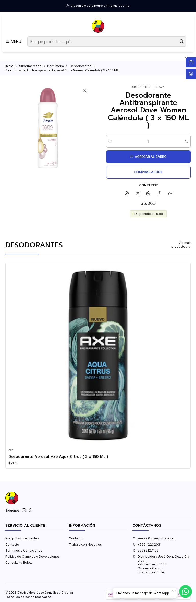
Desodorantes (80, 66)
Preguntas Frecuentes (22, 538)
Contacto (12, 544)
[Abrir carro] (191, 62)
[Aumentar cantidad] (186, 141)
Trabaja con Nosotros (85, 544)
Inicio (9, 66)
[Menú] (13, 41)
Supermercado (30, 66)
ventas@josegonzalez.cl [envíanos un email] (153, 538)
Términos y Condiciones (23, 550)
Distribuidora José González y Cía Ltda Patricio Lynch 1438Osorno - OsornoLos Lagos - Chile (160, 564)
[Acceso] (191, 74)
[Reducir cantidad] (110, 141)
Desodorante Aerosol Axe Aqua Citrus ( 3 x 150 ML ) (58, 456)
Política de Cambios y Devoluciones (32, 556)
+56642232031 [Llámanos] (146, 544)
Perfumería (55, 66)
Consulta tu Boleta (19, 562)
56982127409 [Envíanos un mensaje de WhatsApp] (145, 550)
